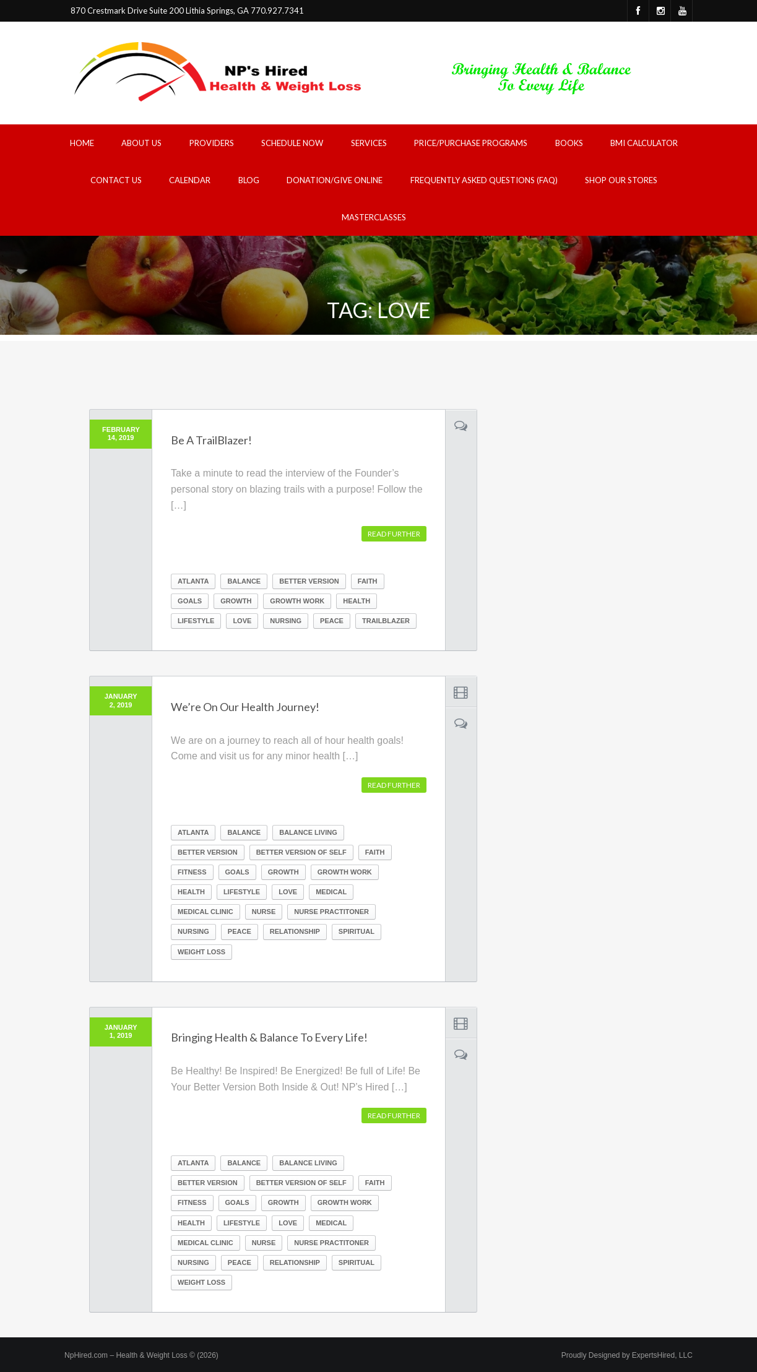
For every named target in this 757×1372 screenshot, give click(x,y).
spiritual (356, 931)
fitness (192, 872)
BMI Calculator (644, 143)
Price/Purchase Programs (470, 143)
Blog (248, 180)
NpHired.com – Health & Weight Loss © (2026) (141, 1355)
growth (235, 601)
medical (331, 891)
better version (309, 581)
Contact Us (116, 180)
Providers (211, 143)
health (356, 601)
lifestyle (196, 620)
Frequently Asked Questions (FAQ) (484, 180)
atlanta (193, 581)
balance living (308, 832)
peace (332, 620)
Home (82, 143)
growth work (297, 601)
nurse (264, 911)
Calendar (189, 180)
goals (190, 601)
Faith (368, 581)
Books (569, 143)
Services (369, 143)
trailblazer (386, 620)
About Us (141, 143)
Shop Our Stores (621, 180)
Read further (394, 533)
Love (242, 620)
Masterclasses (374, 217)
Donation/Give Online (335, 180)
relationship (295, 931)
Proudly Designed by (627, 1355)
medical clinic (205, 911)
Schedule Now (292, 143)
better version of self (301, 852)
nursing (285, 620)
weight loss (201, 952)
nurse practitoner (331, 911)
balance (244, 581)
